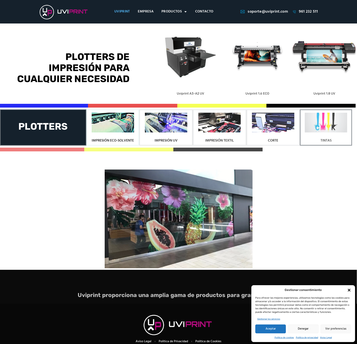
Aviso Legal (326, 338)
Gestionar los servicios (268, 319)
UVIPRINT (122, 11)
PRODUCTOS (174, 11)
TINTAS (326, 140)
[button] (349, 290)
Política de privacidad (307, 338)
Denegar (303, 328)
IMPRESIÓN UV (166, 140)
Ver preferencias (335, 328)
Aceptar (271, 328)
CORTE (273, 140)
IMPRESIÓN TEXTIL (219, 140)
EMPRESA (146, 11)
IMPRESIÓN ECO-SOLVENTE (113, 140)
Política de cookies (284, 338)
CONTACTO (204, 11)
